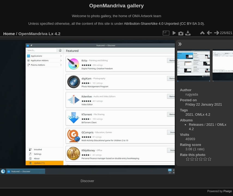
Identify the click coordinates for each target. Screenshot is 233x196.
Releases (196, 124)
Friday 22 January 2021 (203, 104)
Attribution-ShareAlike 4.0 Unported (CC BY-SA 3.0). (164, 24)
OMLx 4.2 (202, 114)
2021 (189, 114)
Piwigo (227, 191)
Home (9, 33)
